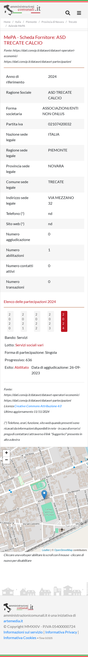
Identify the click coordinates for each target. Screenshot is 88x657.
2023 (50, 321)
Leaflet (46, 550)
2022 (36, 321)
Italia (18, 21)
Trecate (73, 21)
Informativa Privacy (61, 632)
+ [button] (6, 453)
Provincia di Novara (53, 21)
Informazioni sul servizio (23, 632)
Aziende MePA (16, 25)
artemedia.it (13, 621)
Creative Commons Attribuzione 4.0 (37, 406)
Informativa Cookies (20, 637)
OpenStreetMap (63, 550)
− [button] (6, 460)
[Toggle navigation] (67, 13)
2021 (23, 321)
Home (7, 21)
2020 (10, 321)
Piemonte (31, 21)
